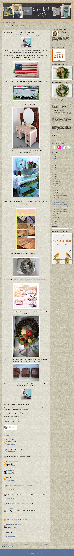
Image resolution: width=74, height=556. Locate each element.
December (56, 179)
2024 (54, 156)
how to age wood (22, 203)
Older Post (47, 544)
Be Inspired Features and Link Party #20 (60, 199)
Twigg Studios (26, 280)
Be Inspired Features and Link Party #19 (60, 204)
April (55, 213)
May (55, 192)
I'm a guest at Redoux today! (59, 202)
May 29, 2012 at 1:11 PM (10, 473)
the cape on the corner (10, 441)
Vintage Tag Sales (13, 25)
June (55, 190)
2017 (54, 169)
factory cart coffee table (24, 201)
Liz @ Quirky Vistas (9, 493)
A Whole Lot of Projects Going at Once (60, 207)
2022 (54, 160)
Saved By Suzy (7, 81)
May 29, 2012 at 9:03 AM (10, 444)
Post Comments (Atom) (10, 546)
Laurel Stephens (9, 470)
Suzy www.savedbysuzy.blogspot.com (12, 524)
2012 (54, 178)
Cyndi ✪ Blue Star (9, 517)
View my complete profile (56, 44)
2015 (54, 172)
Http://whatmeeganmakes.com (11, 461)
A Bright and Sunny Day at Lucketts (60, 200)
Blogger (42, 553)
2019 (54, 165)
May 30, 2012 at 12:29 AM (10, 528)
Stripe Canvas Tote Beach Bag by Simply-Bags (62, 206)
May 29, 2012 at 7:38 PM (10, 505)
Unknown (8, 477)
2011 (54, 221)
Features (23, 25)
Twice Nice (11, 103)
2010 (54, 223)
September (56, 185)
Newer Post (4, 544)
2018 (54, 167)
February (56, 217)
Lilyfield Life (26, 359)
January (56, 219)
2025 (54, 154)
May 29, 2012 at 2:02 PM (10, 480)
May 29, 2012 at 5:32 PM (10, 489)
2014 (54, 174)
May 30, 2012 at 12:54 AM (10, 536)
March (56, 215)
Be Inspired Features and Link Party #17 (60, 211)
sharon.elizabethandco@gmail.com (58, 137)
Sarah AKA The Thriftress (10, 502)
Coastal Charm (23, 311)
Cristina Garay (9, 448)
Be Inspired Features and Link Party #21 (60, 195)
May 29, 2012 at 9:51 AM (10, 451)
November (56, 181)
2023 (54, 158)
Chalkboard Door (57, 197)
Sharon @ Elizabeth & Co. (64, 31)
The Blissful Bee (36, 201)
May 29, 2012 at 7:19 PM (10, 498)
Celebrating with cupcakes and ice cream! (61, 193)
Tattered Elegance (36, 253)
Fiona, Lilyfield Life (9, 508)
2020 (54, 163)
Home (5, 25)
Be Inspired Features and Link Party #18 (60, 209)
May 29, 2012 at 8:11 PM (10, 514)
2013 (54, 176)
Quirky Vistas (36, 151)
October (56, 183)
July (55, 188)
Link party (7, 435)
